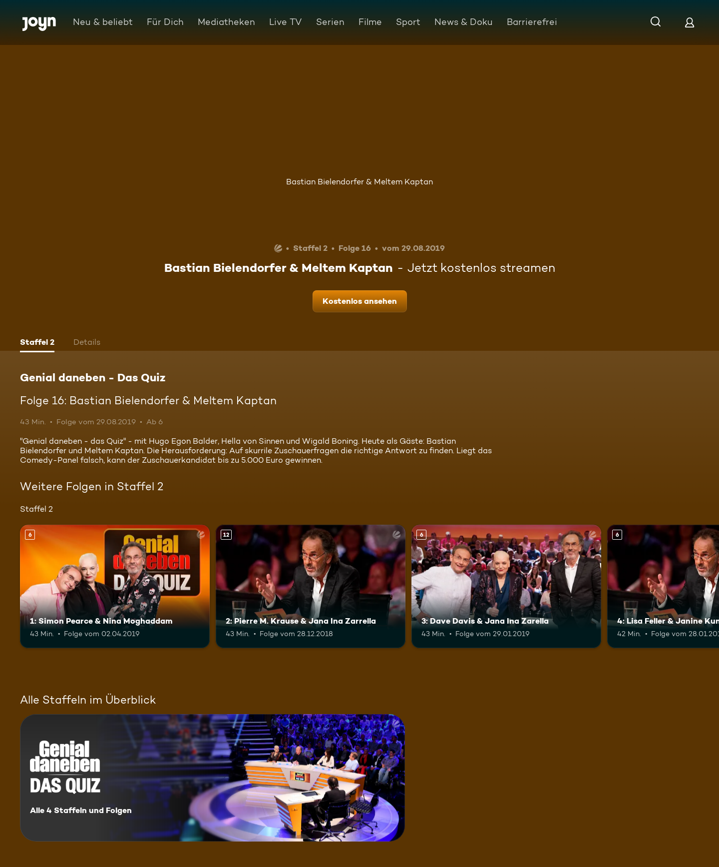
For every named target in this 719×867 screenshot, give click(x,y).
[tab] (37, 343)
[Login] (690, 22)
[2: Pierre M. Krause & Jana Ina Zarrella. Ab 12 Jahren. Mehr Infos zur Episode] (310, 586)
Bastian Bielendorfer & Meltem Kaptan (359, 181)
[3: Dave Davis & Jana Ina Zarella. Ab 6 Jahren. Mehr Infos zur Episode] (506, 586)
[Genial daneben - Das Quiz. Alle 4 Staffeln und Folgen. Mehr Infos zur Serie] (212, 778)
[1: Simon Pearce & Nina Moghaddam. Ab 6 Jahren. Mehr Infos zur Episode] (115, 586)
